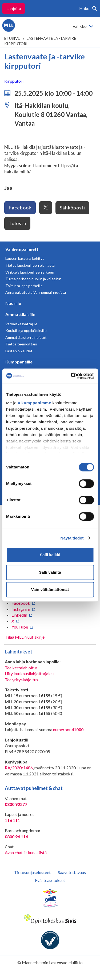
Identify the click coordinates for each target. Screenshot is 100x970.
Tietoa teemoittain (21, 344)
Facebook (20, 207)
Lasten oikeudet (19, 351)
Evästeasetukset (50, 880)
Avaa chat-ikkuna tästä (26, 852)
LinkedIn (19, 614)
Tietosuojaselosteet (32, 872)
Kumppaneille (19, 361)
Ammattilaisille (20, 314)
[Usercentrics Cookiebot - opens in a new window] (71, 375)
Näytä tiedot (72, 538)
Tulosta (17, 223)
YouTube (19, 626)
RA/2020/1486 (19, 767)
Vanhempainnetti (22, 249)
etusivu (12, 38)
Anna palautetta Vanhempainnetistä (35, 292)
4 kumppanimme (34, 403)
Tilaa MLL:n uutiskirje (25, 636)
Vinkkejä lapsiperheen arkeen (29, 272)
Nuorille (13, 303)
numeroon (68, 729)
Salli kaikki (50, 554)
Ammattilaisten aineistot (26, 337)
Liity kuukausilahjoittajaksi (29, 673)
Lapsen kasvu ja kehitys (24, 258)
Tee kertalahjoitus (21, 667)
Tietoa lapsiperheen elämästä (30, 265)
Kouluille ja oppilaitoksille (26, 330)
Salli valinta (50, 572)
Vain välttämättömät (50, 589)
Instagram (20, 609)
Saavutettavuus (72, 872)
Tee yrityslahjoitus (21, 679)
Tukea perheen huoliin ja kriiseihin (33, 278)
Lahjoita (13, 8)
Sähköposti (72, 207)
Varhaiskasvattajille (21, 324)
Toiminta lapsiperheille (24, 285)
